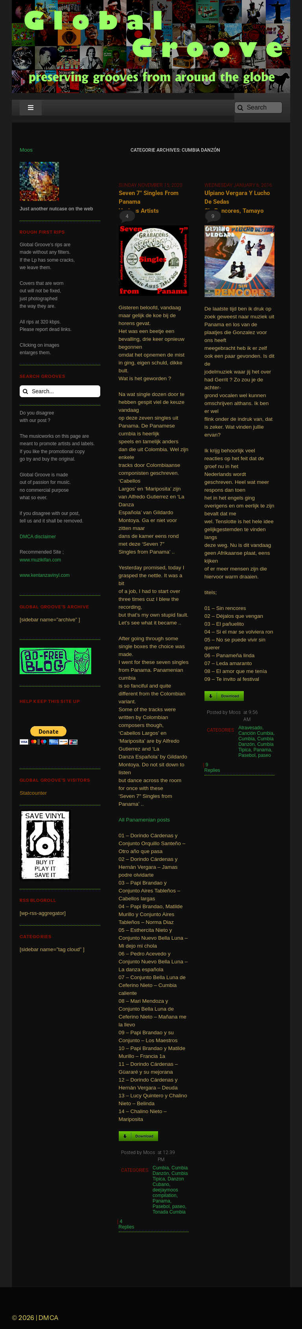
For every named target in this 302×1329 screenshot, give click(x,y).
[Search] (258, 107)
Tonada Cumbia (169, 1212)
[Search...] (60, 391)
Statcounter (33, 793)
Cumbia (161, 1168)
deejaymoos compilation (165, 1192)
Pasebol (161, 1206)
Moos (26, 150)
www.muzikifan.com (40, 560)
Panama (161, 1201)
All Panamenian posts (144, 820)
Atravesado (250, 727)
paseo (178, 1206)
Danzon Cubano (168, 1181)
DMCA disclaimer (38, 536)
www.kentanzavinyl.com (45, 575)
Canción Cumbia (255, 733)
